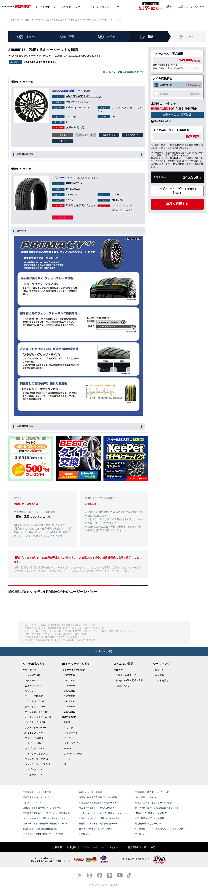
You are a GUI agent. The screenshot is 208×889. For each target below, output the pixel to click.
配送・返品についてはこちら (33, 516)
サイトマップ (116, 847)
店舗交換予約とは (162, 121)
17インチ (64, 116)
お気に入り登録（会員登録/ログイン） (125, 72)
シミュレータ (104, 6)
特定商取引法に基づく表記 (141, 847)
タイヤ (42, 6)
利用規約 (71, 847)
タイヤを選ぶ (72, 19)
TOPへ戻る (104, 651)
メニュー (80, 6)
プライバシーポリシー (92, 847)
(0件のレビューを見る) (123, 210)
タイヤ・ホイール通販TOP (21, 19)
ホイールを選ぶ (43, 19)
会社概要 (57, 847)
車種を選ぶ (58, 19)
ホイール (62, 6)
